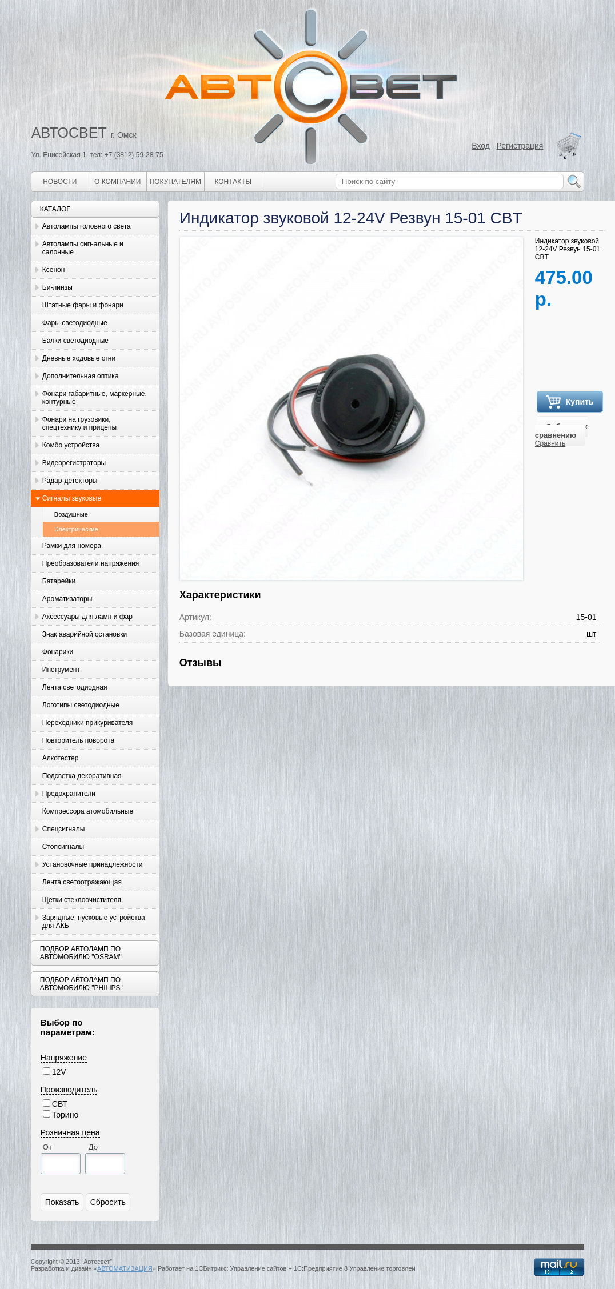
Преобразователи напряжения (90, 563)
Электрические (76, 529)
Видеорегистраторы (74, 463)
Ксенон (53, 270)
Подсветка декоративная (82, 776)
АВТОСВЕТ (69, 133)
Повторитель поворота (78, 740)
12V (59, 1071)
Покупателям (175, 182)
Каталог (55, 209)
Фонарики (57, 652)
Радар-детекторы (70, 481)
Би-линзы (57, 287)
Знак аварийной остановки (84, 634)
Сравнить (550, 443)
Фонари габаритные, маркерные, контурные (94, 398)
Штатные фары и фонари (82, 305)
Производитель (69, 1089)
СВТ (59, 1103)
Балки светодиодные (75, 341)
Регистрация (520, 145)
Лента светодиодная (74, 687)
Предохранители (68, 794)
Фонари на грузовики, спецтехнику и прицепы (79, 423)
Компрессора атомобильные (87, 811)
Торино (65, 1114)
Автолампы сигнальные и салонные (82, 248)
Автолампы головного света (86, 226)
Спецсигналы (63, 829)
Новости (60, 182)
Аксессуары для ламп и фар (87, 617)
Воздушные (71, 514)
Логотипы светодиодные (80, 705)
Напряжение (64, 1057)
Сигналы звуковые (71, 498)
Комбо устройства (70, 445)
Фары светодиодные (74, 323)
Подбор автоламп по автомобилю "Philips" (81, 984)
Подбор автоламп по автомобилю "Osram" (81, 953)
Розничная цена (70, 1132)
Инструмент (61, 670)
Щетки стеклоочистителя (81, 900)
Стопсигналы (63, 847)
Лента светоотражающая (82, 882)
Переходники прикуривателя (87, 723)
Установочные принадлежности (92, 864)
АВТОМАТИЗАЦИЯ (125, 1268)
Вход (481, 145)
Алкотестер (60, 758)
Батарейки (58, 581)
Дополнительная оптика (80, 376)
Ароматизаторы (67, 599)
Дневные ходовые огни (78, 358)
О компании (117, 182)
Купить (570, 402)
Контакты (232, 182)
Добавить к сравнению (561, 430)
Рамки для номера (71, 546)
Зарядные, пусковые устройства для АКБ (93, 922)
